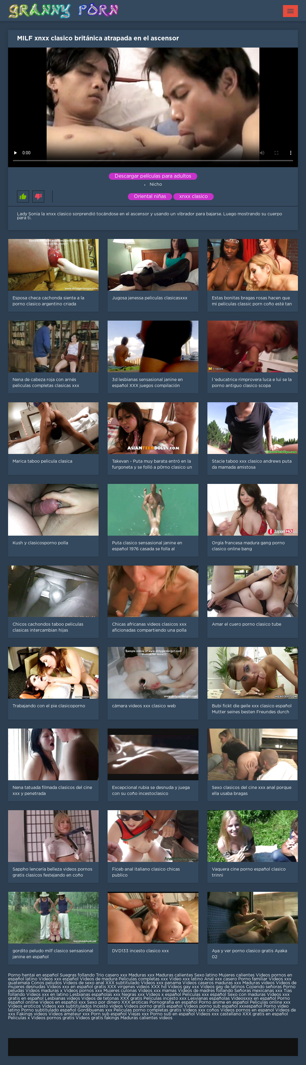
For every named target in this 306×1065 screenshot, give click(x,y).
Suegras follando (78, 975)
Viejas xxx (138, 1014)
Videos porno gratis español (154, 1006)
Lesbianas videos (63, 998)
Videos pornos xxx (83, 991)
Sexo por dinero (104, 1002)
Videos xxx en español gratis (76, 987)
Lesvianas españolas (209, 998)
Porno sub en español (172, 1014)
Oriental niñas (150, 196)
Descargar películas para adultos (153, 176)
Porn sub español (109, 1014)
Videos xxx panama (161, 983)
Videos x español (163, 995)
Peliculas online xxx (270, 1002)
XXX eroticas (134, 1002)
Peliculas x (19, 1018)
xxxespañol (251, 1006)
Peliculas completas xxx (143, 979)
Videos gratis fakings (97, 1018)
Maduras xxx (142, 975)
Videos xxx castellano (218, 1014)
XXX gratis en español (265, 1014)
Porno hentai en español (33, 975)
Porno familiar (252, 979)
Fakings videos (31, 1014)
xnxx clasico (193, 196)
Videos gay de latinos (222, 987)
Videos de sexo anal (83, 983)
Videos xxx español (59, 979)
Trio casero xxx (111, 975)
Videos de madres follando (206, 991)
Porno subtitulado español (49, 1010)
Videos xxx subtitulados (67, 1006)
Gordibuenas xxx (95, 1010)
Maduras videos (258, 983)
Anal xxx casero (220, 979)
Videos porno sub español (211, 1006)
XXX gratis (131, 998)
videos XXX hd (151, 987)
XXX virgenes (121, 987)
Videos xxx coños (201, 1010)
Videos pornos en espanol (247, 1010)
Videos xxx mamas (157, 991)
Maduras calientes (174, 975)
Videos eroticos (24, 1006)
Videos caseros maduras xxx (211, 983)
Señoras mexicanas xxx (259, 991)
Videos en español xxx (63, 1002)
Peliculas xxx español (204, 995)
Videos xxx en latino (47, 995)
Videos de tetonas (100, 998)
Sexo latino (206, 975)
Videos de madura (98, 979)
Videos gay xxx (183, 987)
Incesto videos (108, 1006)
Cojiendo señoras (264, 987)
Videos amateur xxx (69, 1014)
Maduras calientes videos (146, 1018)
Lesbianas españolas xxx (95, 995)
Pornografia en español (174, 1002)
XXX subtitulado (123, 983)
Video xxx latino (186, 979)
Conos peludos (47, 983)
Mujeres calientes (237, 975)
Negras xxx (134, 995)
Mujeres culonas (120, 991)
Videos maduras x (43, 991)
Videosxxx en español (253, 998)
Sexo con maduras (246, 995)
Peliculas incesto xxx (164, 998)
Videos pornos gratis (52, 1018)
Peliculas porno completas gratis (147, 1010)
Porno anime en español (224, 1002)
